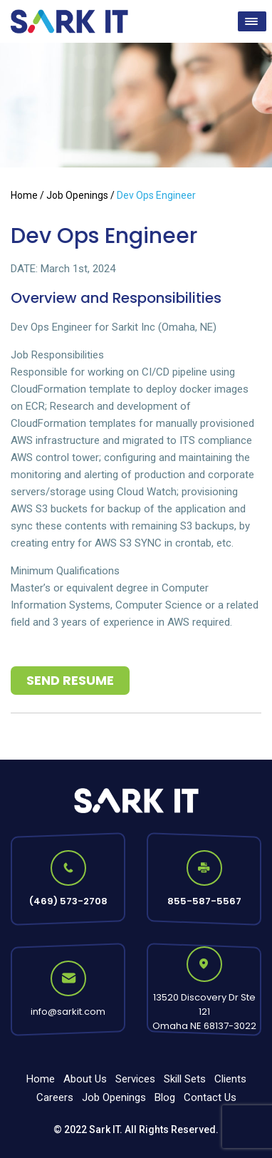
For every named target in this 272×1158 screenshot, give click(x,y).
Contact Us (210, 1097)
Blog (165, 1097)
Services (135, 1078)
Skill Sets (185, 1078)
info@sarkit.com (68, 1011)
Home (24, 195)
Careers (54, 1097)
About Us (85, 1078)
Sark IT (104, 1129)
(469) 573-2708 (68, 901)
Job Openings (77, 195)
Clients (230, 1078)
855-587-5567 (204, 901)
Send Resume (70, 680)
